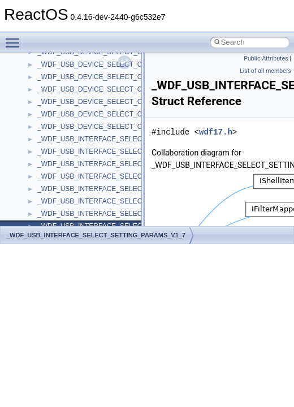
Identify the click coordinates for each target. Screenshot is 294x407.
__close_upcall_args (68, 86)
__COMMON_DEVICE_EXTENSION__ (96, 99)
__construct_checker (68, 111)
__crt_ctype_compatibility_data (84, 186)
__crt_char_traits (62, 149)
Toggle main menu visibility (15, 38)
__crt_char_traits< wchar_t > (80, 173)
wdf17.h (215, 132)
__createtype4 (58, 136)
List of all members (265, 71)
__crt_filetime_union (67, 198)
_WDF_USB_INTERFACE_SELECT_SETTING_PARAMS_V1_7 (95, 235)
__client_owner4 (62, 74)
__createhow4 (58, 124)
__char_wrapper (62, 62)
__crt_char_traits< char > (75, 161)
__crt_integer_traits (66, 211)
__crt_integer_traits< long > (78, 223)
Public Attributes (266, 58)
